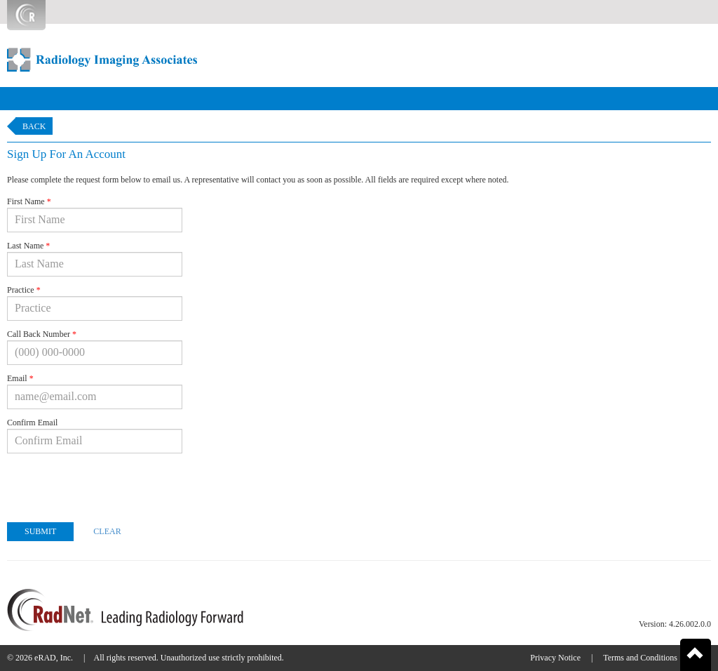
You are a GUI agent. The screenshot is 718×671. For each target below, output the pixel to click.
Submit (40, 531)
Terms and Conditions (640, 658)
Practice (24, 290)
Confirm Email (32, 422)
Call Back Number (41, 334)
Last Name (28, 246)
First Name (29, 201)
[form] (359, 376)
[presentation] (113, 484)
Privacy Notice (555, 658)
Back (34, 126)
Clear (107, 531)
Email (20, 378)
